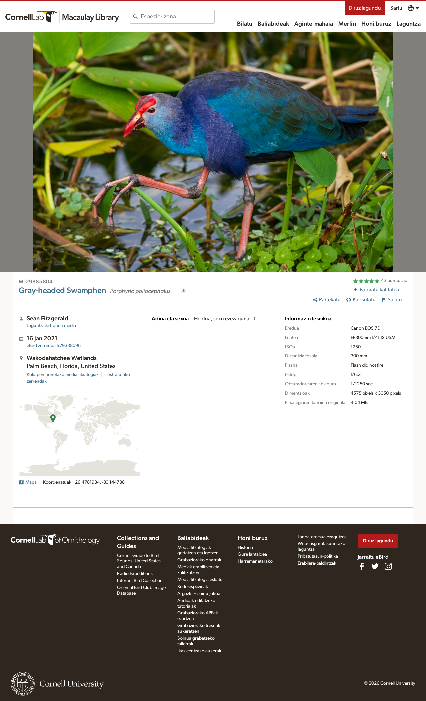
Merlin (347, 24)
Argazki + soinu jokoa (198, 593)
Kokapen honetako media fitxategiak (63, 374)
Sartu (396, 8)
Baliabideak (273, 24)
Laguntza (409, 24)
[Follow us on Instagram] (388, 566)
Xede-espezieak (192, 586)
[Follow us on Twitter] (375, 566)
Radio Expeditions (135, 573)
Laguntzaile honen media (51, 325)
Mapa (28, 482)
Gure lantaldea (252, 554)
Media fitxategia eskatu (200, 579)
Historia (245, 547)
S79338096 (54, 345)
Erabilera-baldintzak (317, 563)
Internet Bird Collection (140, 580)
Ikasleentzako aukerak (199, 651)
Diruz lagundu (365, 8)
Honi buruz (376, 24)
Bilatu (244, 24)
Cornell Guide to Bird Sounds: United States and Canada (139, 561)
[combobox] (177, 16)
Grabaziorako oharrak (199, 560)
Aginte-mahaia (313, 24)
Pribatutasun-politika (318, 556)
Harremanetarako (255, 561)
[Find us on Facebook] (362, 566)
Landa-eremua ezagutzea (322, 537)
